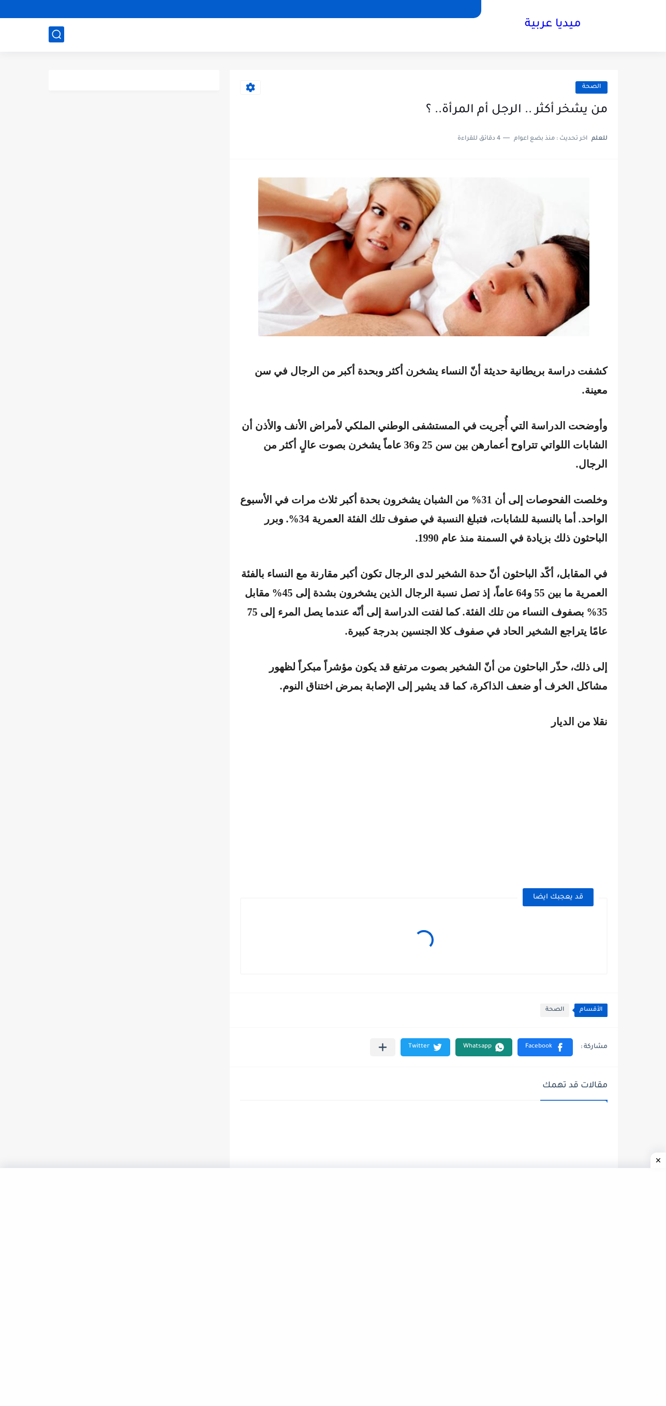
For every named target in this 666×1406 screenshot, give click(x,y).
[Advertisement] (521, 802)
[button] (545, 1047)
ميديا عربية (553, 25)
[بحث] (56, 34)
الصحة (591, 87)
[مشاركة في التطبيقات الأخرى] (382, 1047)
